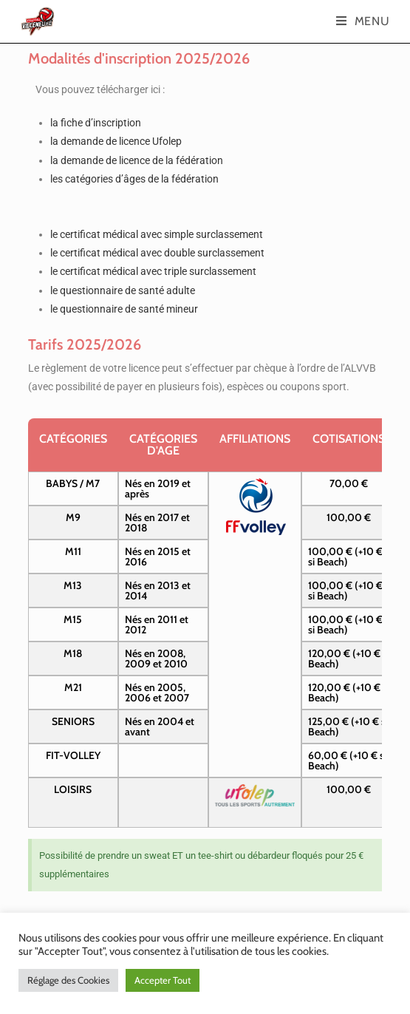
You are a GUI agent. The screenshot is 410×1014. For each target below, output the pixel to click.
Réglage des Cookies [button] (68, 980)
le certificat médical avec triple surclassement (153, 271)
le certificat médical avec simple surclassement (156, 234)
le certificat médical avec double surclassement (157, 253)
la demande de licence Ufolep (116, 141)
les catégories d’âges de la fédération (134, 179)
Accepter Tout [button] (162, 980)
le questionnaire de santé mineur (124, 309)
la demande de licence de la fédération (136, 160)
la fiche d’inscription (95, 123)
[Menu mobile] (363, 21)
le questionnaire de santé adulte (122, 290)
